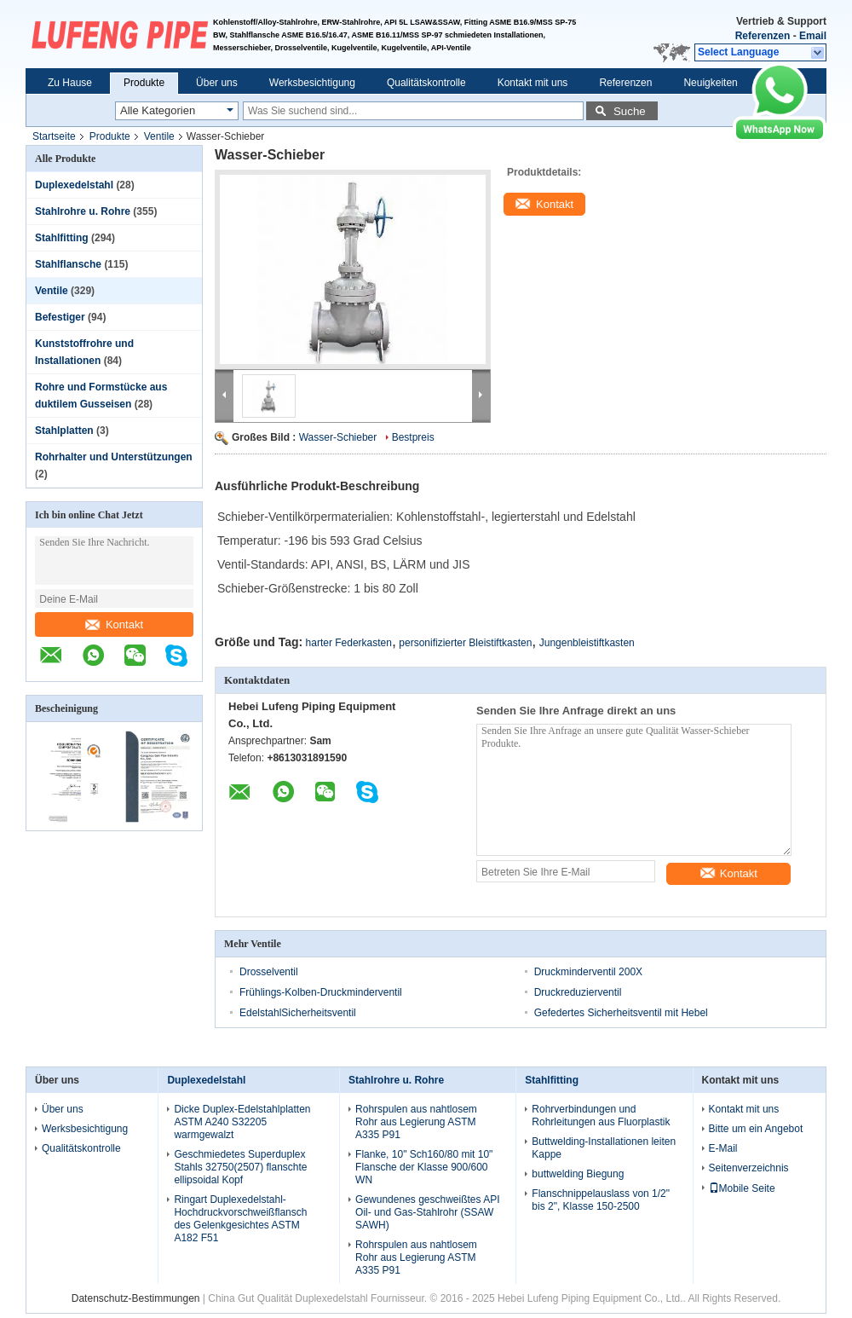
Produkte (144, 83)
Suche (629, 111)
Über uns (217, 83)
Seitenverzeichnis (749, 1168)
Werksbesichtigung (312, 83)
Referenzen (763, 36)
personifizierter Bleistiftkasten (465, 643)
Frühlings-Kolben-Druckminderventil (320, 992)
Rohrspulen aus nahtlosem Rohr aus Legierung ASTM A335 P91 (416, 1122)
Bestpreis (413, 437)
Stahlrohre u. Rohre (82, 211)
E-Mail (723, 1148)
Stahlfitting (62, 238)
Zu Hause (70, 83)
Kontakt (114, 624)
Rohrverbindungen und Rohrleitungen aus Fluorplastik (601, 1115)
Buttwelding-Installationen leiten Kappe (604, 1148)
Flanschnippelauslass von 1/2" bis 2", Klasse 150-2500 (601, 1200)
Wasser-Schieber (338, 437)
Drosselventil (268, 972)
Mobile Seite (742, 1188)
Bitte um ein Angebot (756, 1129)
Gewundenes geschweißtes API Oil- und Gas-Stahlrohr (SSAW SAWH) (427, 1212)
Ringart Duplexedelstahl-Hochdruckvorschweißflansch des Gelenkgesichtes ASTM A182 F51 (240, 1219)
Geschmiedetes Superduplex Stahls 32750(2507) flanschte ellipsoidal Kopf (240, 1167)
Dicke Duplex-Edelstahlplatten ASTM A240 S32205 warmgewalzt (242, 1122)
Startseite (54, 136)
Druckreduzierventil (578, 992)
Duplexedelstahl (74, 185)
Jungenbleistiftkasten (587, 643)
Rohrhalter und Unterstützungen (114, 457)
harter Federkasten (349, 643)
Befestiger (60, 317)
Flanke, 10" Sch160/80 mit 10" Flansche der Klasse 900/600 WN (423, 1167)
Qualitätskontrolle (426, 83)
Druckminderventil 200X (588, 972)
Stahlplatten (64, 430)
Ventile (159, 136)
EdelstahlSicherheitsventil (297, 1013)
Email (812, 36)
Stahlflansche (68, 264)
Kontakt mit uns (533, 83)
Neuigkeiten (710, 83)
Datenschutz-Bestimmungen (136, 1298)
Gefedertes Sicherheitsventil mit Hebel (621, 1013)
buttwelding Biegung (578, 1174)
